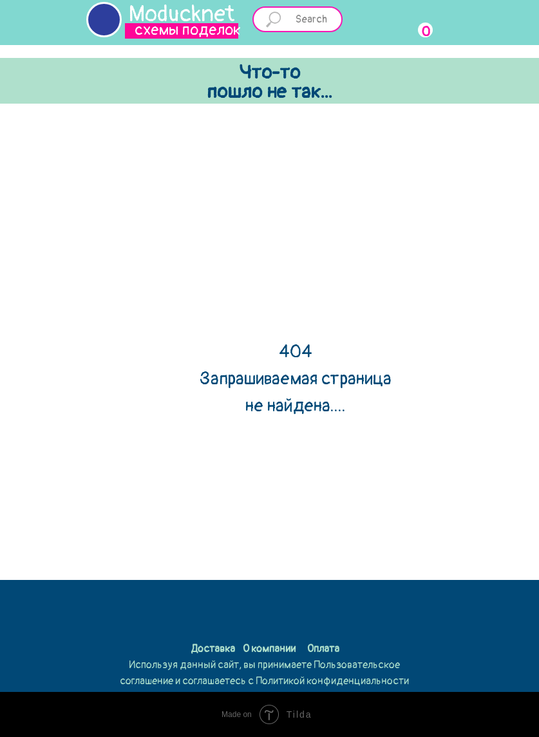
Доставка (213, 648)
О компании (269, 648)
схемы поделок (188, 30)
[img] (104, 19)
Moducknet (181, 14)
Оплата (323, 648)
